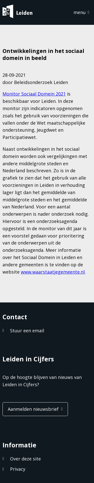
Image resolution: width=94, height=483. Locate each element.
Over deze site (25, 459)
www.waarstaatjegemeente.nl (53, 272)
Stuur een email (27, 331)
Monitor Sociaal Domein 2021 (34, 94)
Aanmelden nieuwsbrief (33, 409)
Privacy (17, 469)
